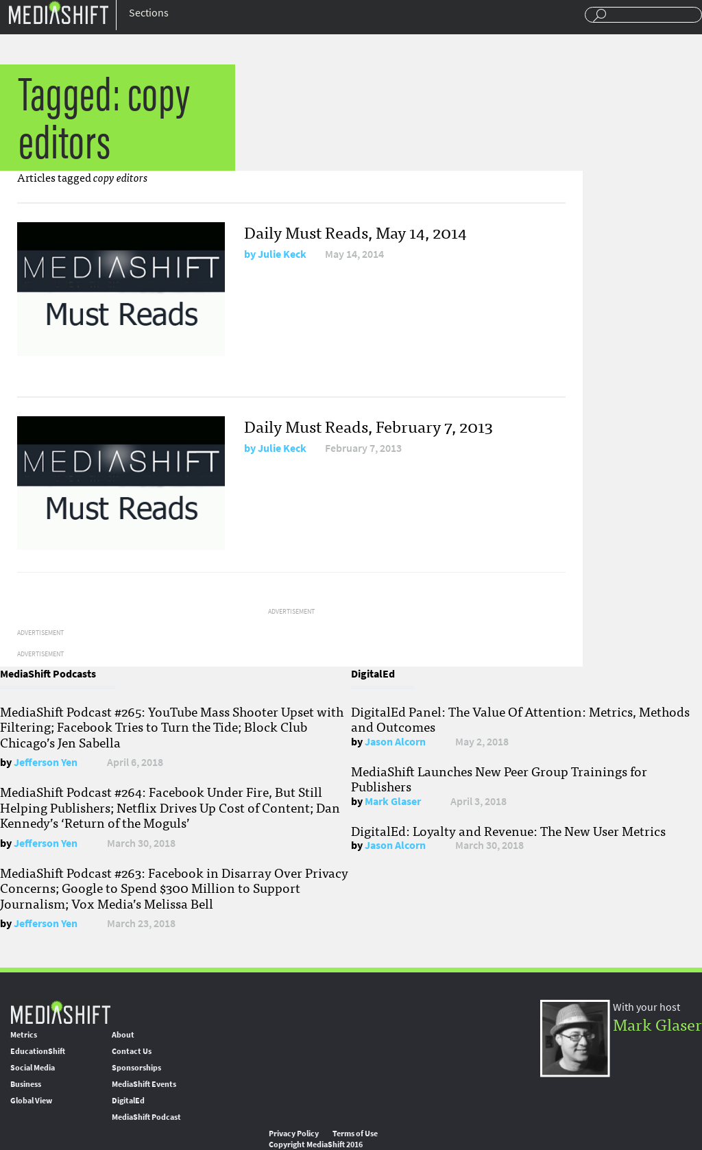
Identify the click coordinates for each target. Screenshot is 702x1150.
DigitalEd (128, 1100)
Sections (149, 12)
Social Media (32, 1067)
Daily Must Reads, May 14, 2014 (355, 231)
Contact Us (132, 1051)
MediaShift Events (144, 1084)
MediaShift (60, 1012)
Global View (31, 1100)
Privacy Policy (294, 1133)
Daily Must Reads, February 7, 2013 (368, 425)
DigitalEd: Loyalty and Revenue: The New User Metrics (508, 830)
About (123, 1034)
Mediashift (58, 12)
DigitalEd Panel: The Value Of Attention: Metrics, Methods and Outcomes (520, 718)
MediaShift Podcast (146, 1117)
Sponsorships (136, 1067)
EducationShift (37, 1051)
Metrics (23, 1034)
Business (25, 1084)
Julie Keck (282, 254)
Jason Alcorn (395, 741)
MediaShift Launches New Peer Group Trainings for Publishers (499, 778)
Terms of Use (355, 1133)
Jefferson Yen (45, 762)
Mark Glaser (393, 801)
